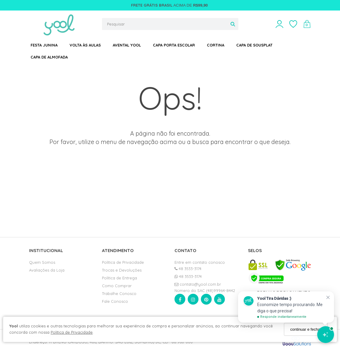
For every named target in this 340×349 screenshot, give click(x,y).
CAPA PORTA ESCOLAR (174, 45)
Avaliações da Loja (46, 270)
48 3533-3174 (187, 268)
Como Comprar (117, 285)
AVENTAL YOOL (127, 45)
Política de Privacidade (72, 332)
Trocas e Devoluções (122, 270)
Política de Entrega (119, 277)
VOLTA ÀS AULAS (85, 45)
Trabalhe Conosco (119, 293)
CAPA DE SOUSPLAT (254, 45)
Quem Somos (42, 262)
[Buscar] (232, 24)
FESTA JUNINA (44, 45)
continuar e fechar (305, 329)
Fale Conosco (115, 301)
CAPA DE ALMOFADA (49, 57)
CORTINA (215, 45)
